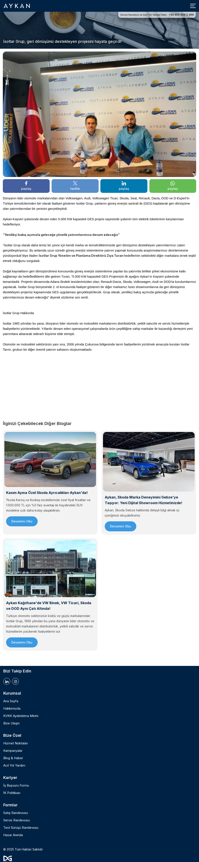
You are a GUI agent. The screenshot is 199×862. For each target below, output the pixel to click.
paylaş (26, 185)
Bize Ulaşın (11, 723)
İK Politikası (11, 793)
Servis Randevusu (16, 820)
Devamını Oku (21, 521)
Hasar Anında (13, 835)
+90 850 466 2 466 (181, 14)
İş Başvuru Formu (16, 785)
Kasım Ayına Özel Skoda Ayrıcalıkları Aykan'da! (47, 492)
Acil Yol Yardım (14, 765)
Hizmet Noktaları (15, 743)
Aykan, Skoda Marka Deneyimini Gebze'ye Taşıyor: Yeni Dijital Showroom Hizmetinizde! (143, 500)
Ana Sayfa (10, 701)
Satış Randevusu (15, 813)
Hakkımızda (11, 708)
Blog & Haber (13, 758)
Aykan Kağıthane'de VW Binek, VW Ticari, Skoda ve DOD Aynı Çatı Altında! (48, 606)
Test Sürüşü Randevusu (20, 828)
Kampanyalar (12, 751)
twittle (75, 185)
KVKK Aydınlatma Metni (20, 716)
